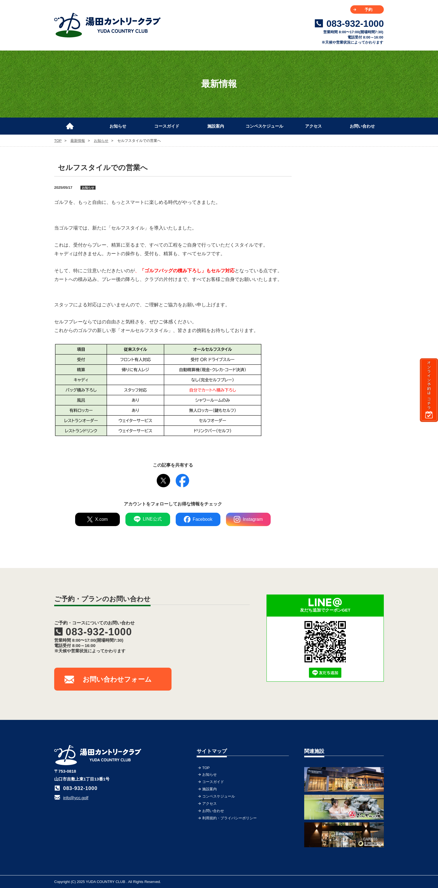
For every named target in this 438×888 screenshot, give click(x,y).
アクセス (313, 126)
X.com (97, 519)
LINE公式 (148, 519)
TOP (72, 124)
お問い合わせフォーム (117, 679)
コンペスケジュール (264, 126)
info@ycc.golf (75, 797)
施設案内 (215, 126)
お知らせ (118, 126)
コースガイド (166, 126)
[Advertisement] (342, 197)
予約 (368, 9)
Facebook (198, 519)
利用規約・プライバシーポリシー (229, 818)
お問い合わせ (362, 126)
